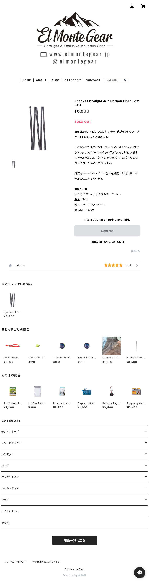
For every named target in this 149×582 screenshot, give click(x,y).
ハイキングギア (10, 488)
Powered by (74, 575)
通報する (135, 251)
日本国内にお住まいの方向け (107, 241)
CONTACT (93, 80)
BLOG (55, 80)
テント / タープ (10, 431)
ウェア (5, 499)
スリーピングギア (11, 443)
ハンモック (7, 454)
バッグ (5, 465)
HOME (26, 80)
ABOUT (41, 80)
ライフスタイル (10, 511)
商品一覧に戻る (74, 540)
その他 (5, 522)
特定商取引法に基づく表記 (46, 561)
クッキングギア (10, 477)
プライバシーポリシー (15, 561)
